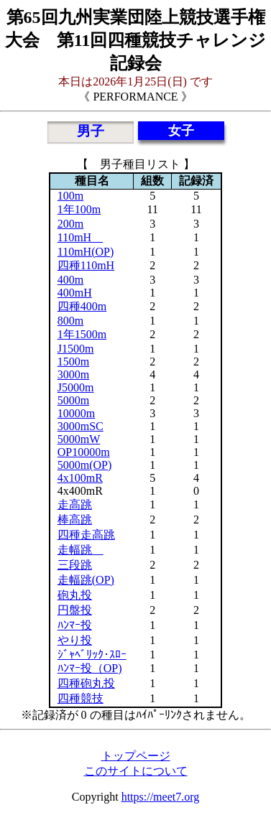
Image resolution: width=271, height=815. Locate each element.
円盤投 (75, 610)
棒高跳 (75, 519)
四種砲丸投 (86, 683)
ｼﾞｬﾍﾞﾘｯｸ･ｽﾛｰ (92, 654)
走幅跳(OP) (86, 580)
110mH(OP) (86, 252)
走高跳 (75, 504)
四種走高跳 (86, 534)
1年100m (79, 209)
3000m (73, 374)
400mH (75, 293)
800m (70, 321)
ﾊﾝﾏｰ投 (75, 625)
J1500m (76, 349)
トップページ (135, 756)
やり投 (75, 640)
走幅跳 (81, 550)
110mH (80, 237)
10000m (76, 413)
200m (70, 224)
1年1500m (82, 334)
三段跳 (75, 565)
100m (70, 196)
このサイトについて (136, 771)
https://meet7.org (160, 797)
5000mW (79, 439)
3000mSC (81, 426)
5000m (73, 400)
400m (70, 280)
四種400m (82, 306)
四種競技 (81, 698)
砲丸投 (75, 595)
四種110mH (86, 265)
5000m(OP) (85, 465)
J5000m (76, 387)
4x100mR (80, 478)
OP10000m (84, 452)
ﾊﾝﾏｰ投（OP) (90, 668)
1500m (73, 361)
